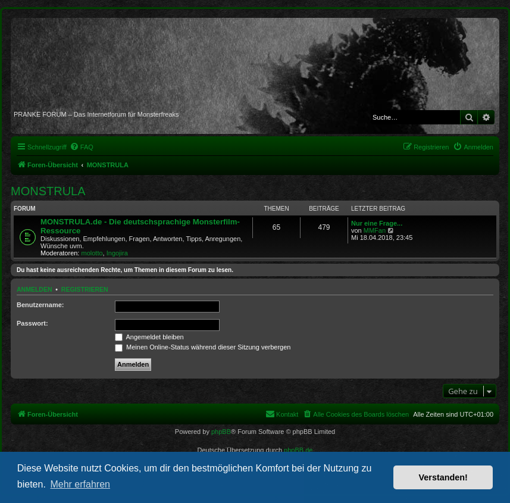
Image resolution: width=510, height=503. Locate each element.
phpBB (221, 431)
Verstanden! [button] (443, 477)
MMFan (375, 230)
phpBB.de (298, 450)
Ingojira (117, 253)
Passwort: (32, 323)
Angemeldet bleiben (149, 336)
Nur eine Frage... (376, 223)
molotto (92, 253)
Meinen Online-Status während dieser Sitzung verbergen (202, 347)
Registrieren (84, 289)
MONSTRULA (48, 191)
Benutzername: (40, 304)
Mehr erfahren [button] (80, 484)
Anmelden (34, 289)
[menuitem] (81, 147)
